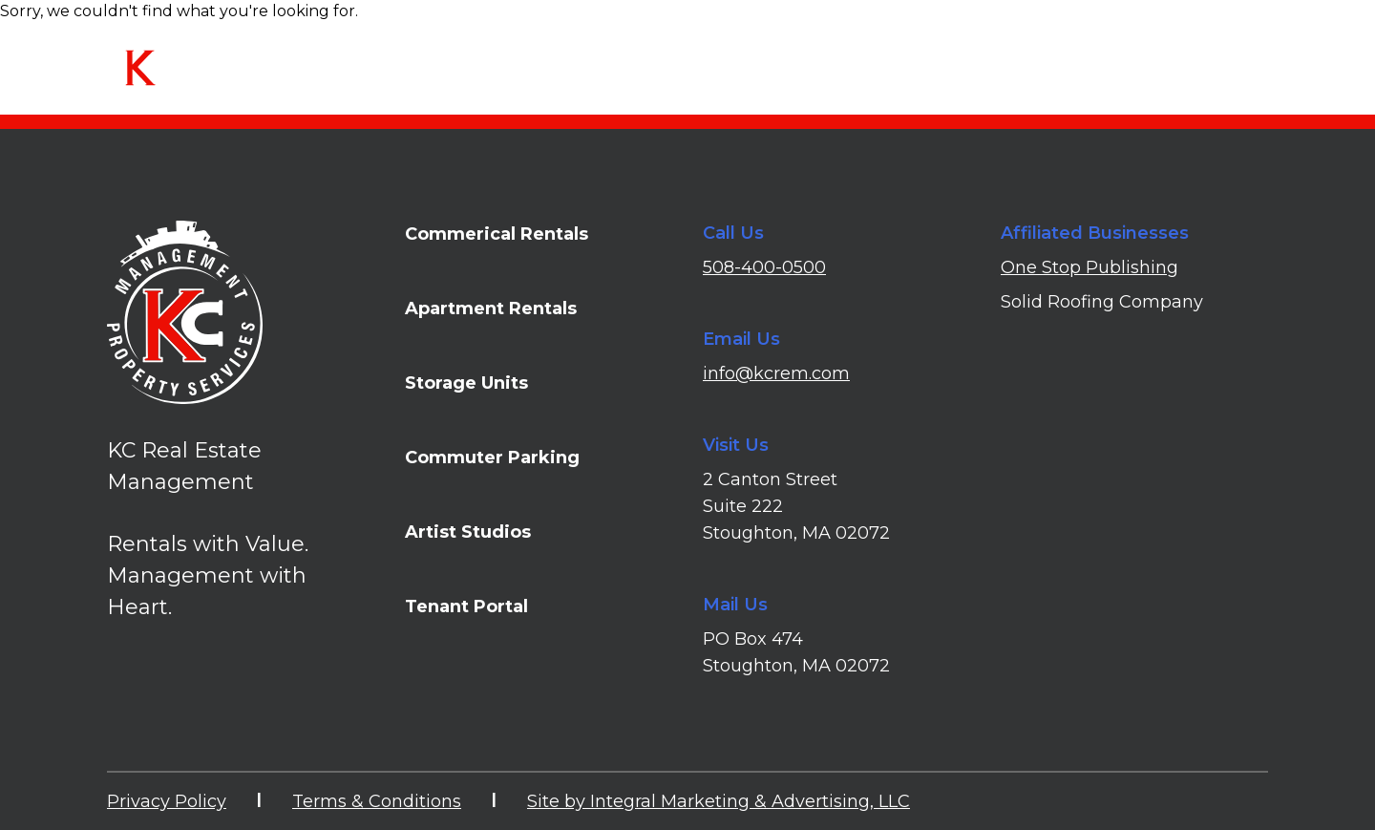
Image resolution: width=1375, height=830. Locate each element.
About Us (910, 61)
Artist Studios (468, 532)
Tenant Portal (1214, 61)
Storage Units (466, 383)
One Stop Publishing (1089, 267)
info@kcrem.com (776, 373)
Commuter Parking (492, 457)
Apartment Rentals (491, 308)
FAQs (996, 61)
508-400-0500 (764, 267)
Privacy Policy (166, 801)
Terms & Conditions (376, 801)
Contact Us (1089, 61)
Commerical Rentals (496, 234)
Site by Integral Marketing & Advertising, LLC (718, 801)
